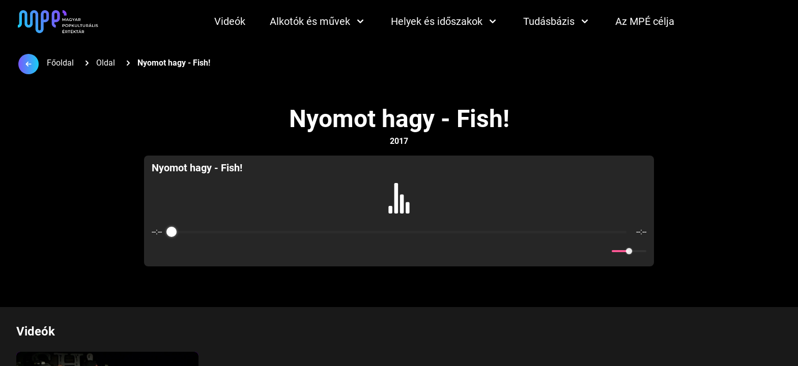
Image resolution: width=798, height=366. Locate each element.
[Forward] (421, 251)
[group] (399, 211)
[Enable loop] (158, 251)
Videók (229, 21)
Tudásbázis (557, 21)
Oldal (105, 63)
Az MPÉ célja (644, 21)
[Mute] (602, 251)
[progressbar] (399, 232)
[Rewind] (377, 251)
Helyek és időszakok (445, 21)
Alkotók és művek (318, 21)
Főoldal (60, 63)
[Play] (399, 251)
